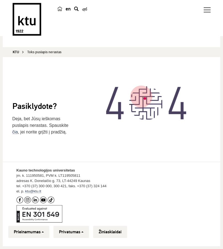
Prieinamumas (29, 232)
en (68, 9)
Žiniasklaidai (110, 232)
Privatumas (71, 232)
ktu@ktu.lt (33, 191)
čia (15, 132)
